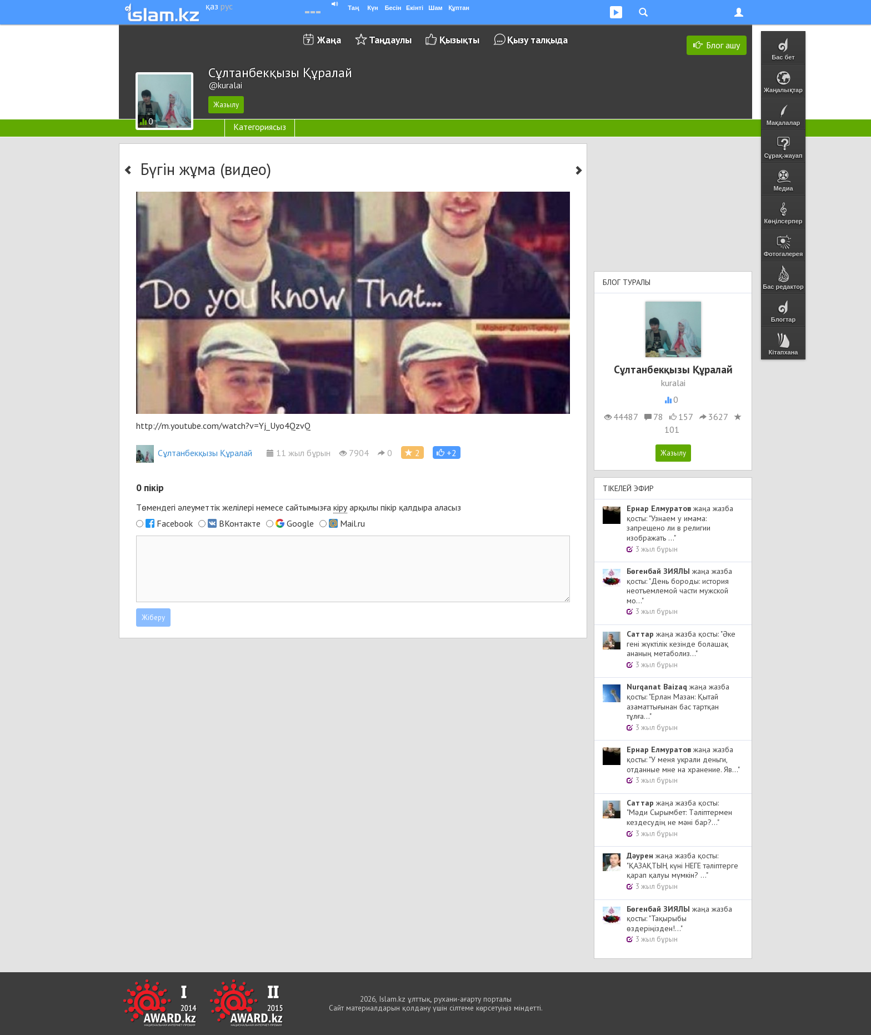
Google (300, 523)
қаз (212, 6)
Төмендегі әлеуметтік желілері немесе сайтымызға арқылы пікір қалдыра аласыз (298, 507)
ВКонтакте (240, 523)
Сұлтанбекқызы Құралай (194, 452)
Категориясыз (259, 126)
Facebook (175, 523)
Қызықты (459, 39)
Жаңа (329, 39)
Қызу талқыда (537, 39)
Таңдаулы (390, 39)
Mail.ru (352, 523)
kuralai (673, 382)
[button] (446, 452)
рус (227, 6)
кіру (340, 507)
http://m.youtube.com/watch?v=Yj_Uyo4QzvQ (223, 425)
